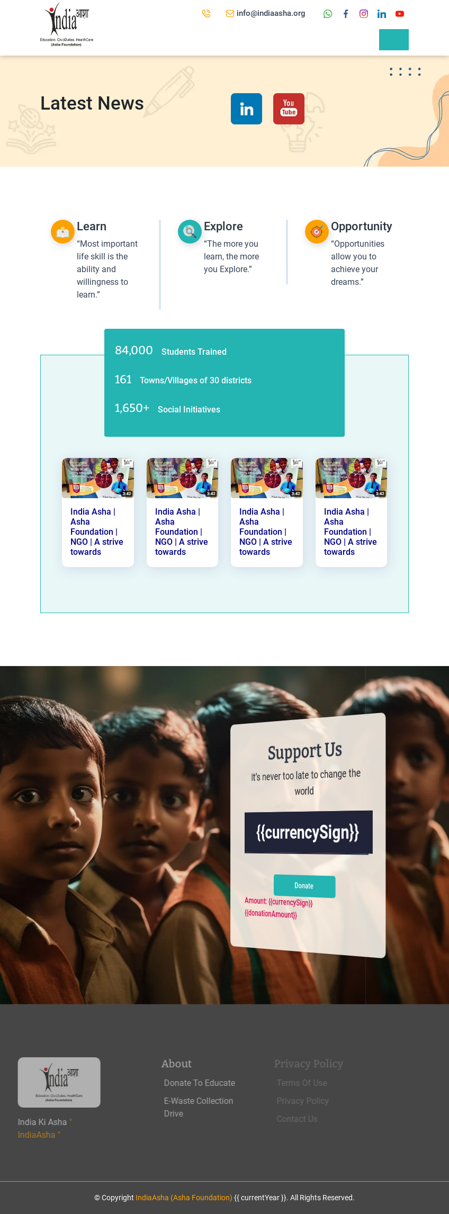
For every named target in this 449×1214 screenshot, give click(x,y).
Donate (304, 885)
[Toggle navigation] (394, 39)
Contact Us (305, 1119)
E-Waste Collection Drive (212, 1107)
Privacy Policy (311, 1101)
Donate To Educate (212, 1083)
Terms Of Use (310, 1083)
